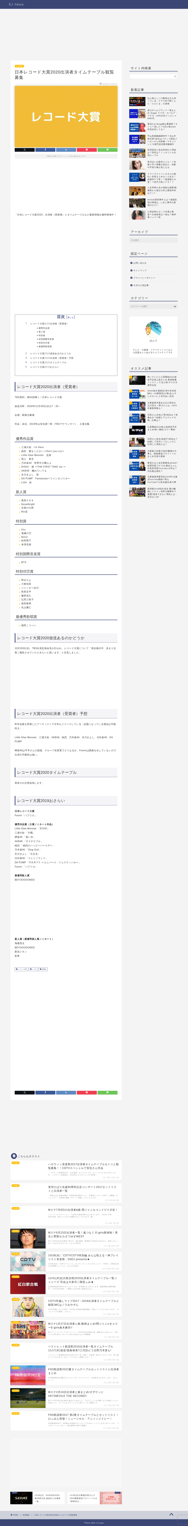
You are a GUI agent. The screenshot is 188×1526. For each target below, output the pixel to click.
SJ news (16, 4)
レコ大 (34, 969)
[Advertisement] (66, 35)
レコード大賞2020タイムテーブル (48, 362)
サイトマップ (140, 270)
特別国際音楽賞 (46, 339)
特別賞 (42, 335)
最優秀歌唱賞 (45, 346)
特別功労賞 (44, 342)
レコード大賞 (22, 969)
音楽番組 (19, 66)
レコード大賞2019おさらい (44, 367)
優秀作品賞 (44, 328)
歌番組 (43, 969)
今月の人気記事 (141, 285)
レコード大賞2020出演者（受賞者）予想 (52, 358)
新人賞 (42, 331)
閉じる (71, 317)
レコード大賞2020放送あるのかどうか (50, 353)
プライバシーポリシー (144, 278)
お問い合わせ (140, 263)
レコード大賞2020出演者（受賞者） (49, 323)
